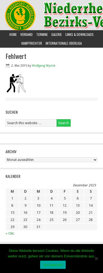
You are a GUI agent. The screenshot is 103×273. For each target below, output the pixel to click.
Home (13, 34)
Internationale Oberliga (64, 43)
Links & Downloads (79, 34)
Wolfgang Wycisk (43, 65)
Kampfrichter (31, 43)
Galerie (56, 34)
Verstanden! (53, 265)
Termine (42, 34)
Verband (26, 34)
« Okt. (10, 233)
